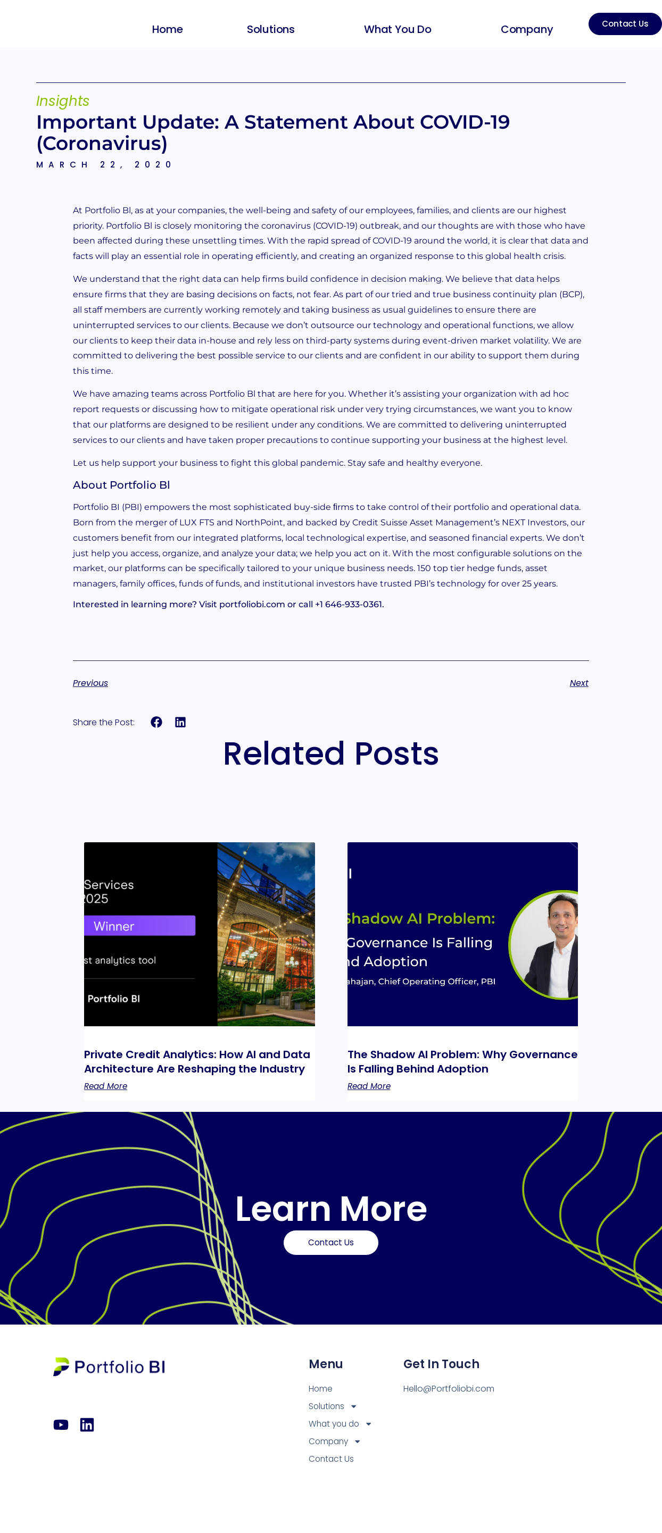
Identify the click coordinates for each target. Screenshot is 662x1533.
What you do (396, 29)
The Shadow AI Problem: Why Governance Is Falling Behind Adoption (436, 1069)
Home (163, 29)
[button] (157, 723)
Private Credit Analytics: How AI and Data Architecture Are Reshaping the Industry (197, 1069)
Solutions (269, 29)
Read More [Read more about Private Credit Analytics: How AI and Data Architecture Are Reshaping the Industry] (107, 1101)
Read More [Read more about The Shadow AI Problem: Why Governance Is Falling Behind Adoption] (370, 1101)
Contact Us (332, 1476)
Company (525, 29)
